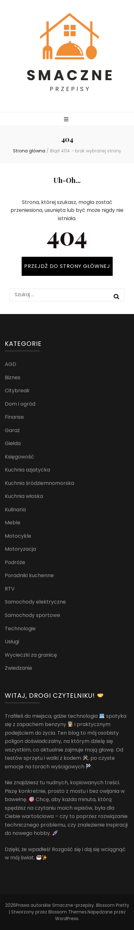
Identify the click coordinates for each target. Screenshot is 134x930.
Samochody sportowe (32, 615)
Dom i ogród (20, 404)
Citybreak (17, 390)
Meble (12, 522)
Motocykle (18, 536)
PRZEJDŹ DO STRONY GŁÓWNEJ (67, 266)
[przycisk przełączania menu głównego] (67, 119)
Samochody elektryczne (35, 601)
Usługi (12, 641)
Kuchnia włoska (24, 496)
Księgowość (19, 456)
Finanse (14, 417)
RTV (10, 588)
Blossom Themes (67, 912)
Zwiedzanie (18, 668)
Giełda (13, 443)
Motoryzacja (20, 549)
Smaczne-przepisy (73, 905)
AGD (10, 364)
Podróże (15, 562)
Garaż (12, 430)
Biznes (12, 377)
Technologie (20, 628)
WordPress (66, 918)
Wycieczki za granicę (31, 655)
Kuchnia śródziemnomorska (39, 483)
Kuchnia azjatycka (27, 469)
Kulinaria (15, 509)
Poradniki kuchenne (29, 575)
